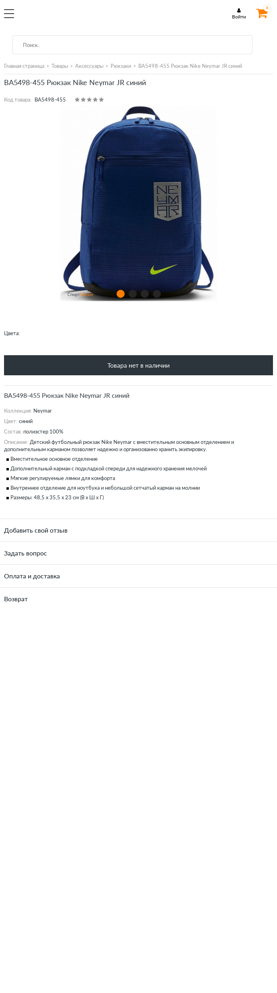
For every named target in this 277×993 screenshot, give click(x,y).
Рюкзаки (121, 66)
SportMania (71, 17)
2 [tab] (132, 294)
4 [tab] (156, 294)
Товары (59, 66)
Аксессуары (89, 66)
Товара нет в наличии (138, 365)
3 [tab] (144, 294)
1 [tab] (120, 294)
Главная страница (24, 66)
